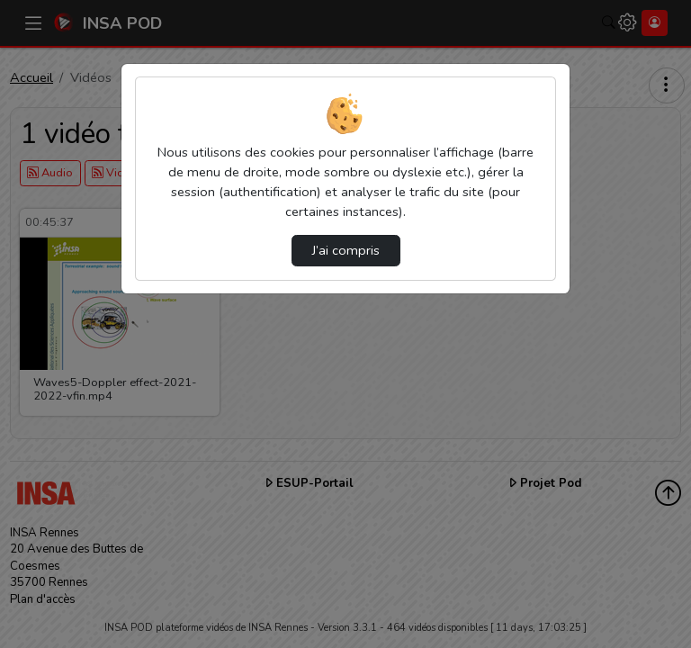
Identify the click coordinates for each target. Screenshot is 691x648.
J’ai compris (346, 250)
